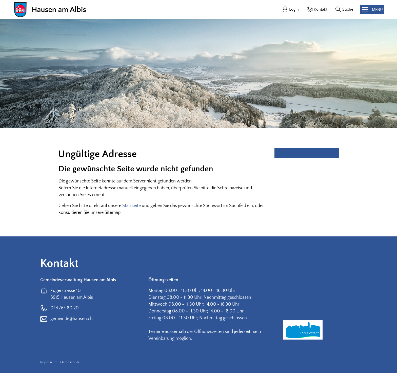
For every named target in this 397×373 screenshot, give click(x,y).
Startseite (131, 205)
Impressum (48, 362)
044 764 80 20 (64, 308)
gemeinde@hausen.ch (71, 318)
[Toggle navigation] (372, 9)
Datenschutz (69, 362)
